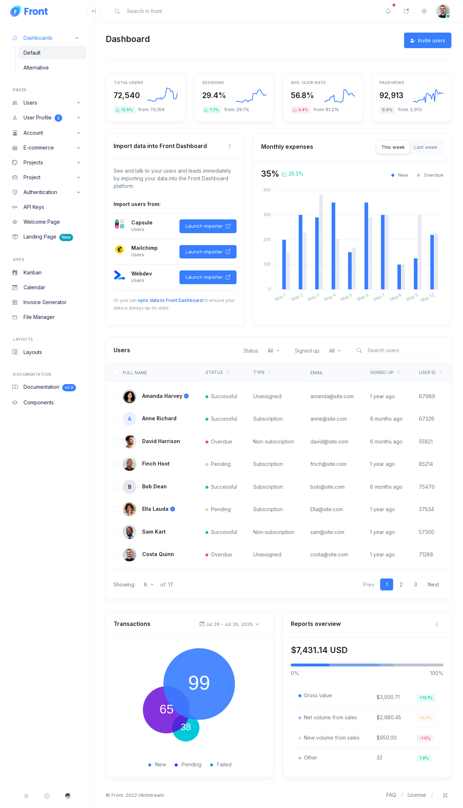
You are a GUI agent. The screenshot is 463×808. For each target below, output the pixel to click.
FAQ (391, 795)
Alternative (36, 67)
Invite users (427, 40)
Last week (425, 147)
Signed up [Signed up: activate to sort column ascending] (382, 372)
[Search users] (399, 350)
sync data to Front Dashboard (170, 300)
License (417, 795)
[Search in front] (169, 11)
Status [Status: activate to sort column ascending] (214, 372)
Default (32, 53)
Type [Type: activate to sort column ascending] (259, 372)
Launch (208, 226)
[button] (46, 38)
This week (393, 147)
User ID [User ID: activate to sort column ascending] (427, 372)
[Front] (44, 11)
